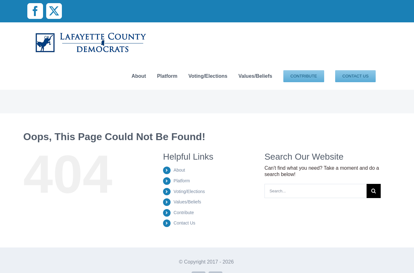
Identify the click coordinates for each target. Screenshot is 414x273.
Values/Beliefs (187, 201)
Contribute (184, 212)
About (179, 170)
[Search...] (315, 191)
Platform (182, 180)
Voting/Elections (189, 191)
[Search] (374, 191)
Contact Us (184, 222)
